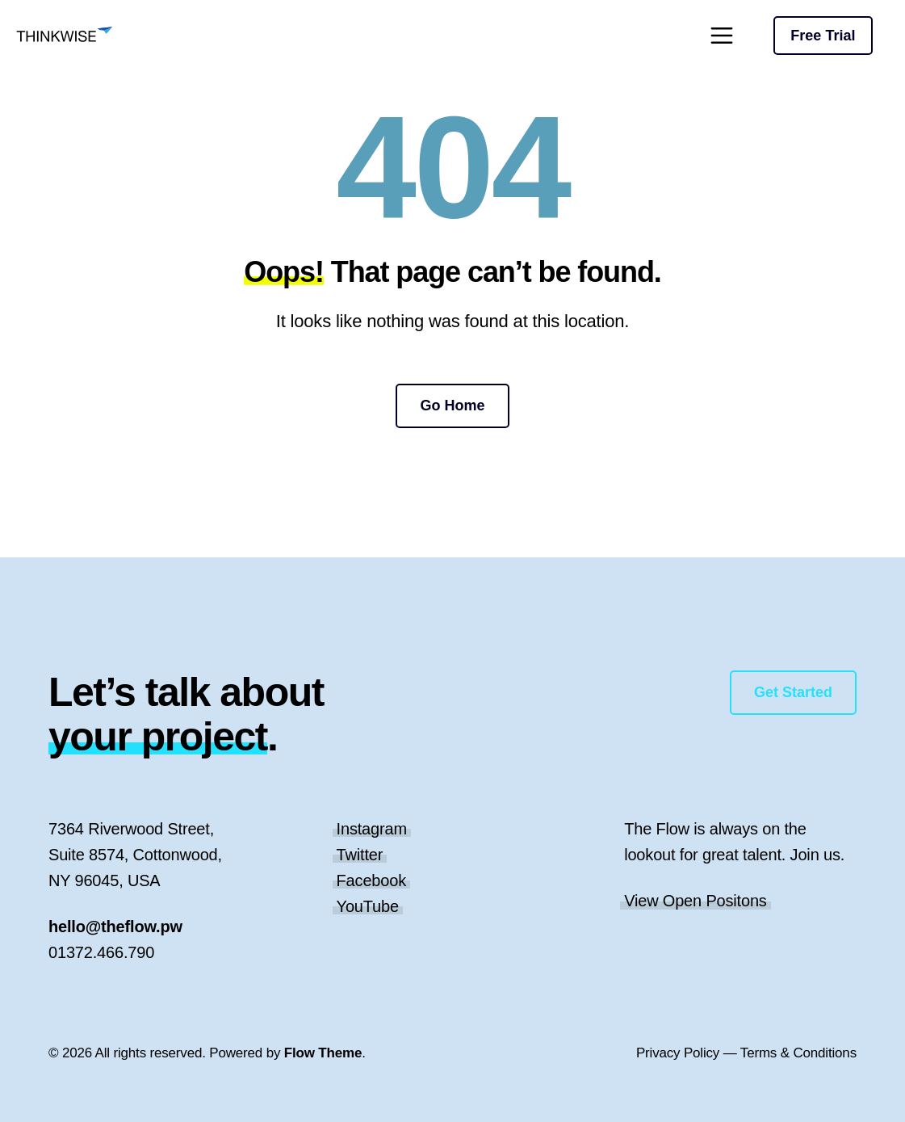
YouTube (368, 906)
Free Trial (822, 35)
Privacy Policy (677, 1053)
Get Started (793, 692)
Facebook (371, 880)
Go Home (452, 405)
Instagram (372, 829)
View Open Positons (695, 901)
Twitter (360, 855)
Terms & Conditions (798, 1053)
